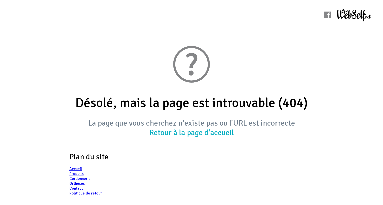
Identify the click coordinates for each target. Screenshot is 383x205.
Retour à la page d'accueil (191, 132)
